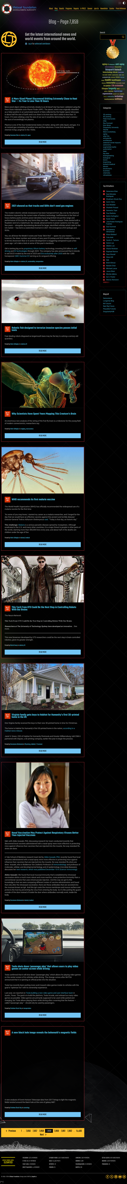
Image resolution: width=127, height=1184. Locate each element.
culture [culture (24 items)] (120, 75)
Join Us (96, 8)
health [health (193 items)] (108, 80)
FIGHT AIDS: (26, 1164)
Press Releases (121, 8)
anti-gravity (107, 138)
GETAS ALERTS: (106, 1158)
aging (105, 134)
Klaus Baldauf (111, 234)
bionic (105, 160)
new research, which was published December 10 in (46, 869)
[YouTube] (120, 1176)
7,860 (56, 1131)
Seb (107, 260)
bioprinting (107, 162)
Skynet (105, 130)
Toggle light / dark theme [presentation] (124, 3)
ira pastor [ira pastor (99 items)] (107, 86)
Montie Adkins (111, 274)
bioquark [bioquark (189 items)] (109, 69)
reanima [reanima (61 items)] (110, 91)
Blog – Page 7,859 (63, 22)
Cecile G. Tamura (112, 240)
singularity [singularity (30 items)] (122, 94)
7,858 (41, 1131)
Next (42, 1134)
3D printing (27, 744)
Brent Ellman (111, 263)
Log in (30, 44)
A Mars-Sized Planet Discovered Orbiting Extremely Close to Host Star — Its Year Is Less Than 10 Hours (44, 100)
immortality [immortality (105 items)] (110, 83)
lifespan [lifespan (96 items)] (105, 88)
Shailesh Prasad (112, 208)
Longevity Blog (108, 301)
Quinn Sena (110, 202)
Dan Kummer (111, 227)
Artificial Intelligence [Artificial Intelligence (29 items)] (109, 67)
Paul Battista (111, 213)
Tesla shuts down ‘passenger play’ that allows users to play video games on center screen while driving (45, 967)
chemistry (106, 173)
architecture (107, 140)
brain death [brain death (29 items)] (105, 75)
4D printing (107, 117)
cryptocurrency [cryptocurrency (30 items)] (115, 75)
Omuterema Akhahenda (16, 744)
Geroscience (107, 298)
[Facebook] (107, 1176)
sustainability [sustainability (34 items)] (110, 96)
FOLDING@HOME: (80, 1164)
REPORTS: (52, 1164)
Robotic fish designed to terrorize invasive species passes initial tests (44, 329)
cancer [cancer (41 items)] (109, 75)
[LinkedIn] (116, 1176)
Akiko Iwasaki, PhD (52, 857)
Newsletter (104, 8)
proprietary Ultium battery (34, 248)
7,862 (69, 1131)
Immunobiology (59, 864)
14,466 (79, 1131)
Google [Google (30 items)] (102, 80)
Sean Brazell (110, 254)
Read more (43, 142)
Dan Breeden (111, 205)
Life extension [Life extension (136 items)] (117, 85)
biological (106, 158)
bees (105, 151)
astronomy (107, 145)
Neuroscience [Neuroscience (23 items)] (122, 89)
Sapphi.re (34, 1176)
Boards (61, 8)
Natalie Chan (111, 266)
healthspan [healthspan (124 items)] (116, 80)
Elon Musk (107, 125)
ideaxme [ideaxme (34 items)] (104, 83)
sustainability (31, 261)
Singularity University (111, 127)
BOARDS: (104, 1161)
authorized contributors (42, 44)
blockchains (107, 169)
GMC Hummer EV (22, 256)
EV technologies (20, 251)
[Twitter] (111, 1176)
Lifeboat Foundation (14, 1176)
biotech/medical (25, 537)
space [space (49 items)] (105, 96)
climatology (107, 175)
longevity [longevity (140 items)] (112, 88)
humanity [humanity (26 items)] (123, 80)
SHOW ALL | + (106, 282)
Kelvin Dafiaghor (14, 261)
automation (107, 149)
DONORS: (78, 1161)
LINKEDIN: (78, 1158)
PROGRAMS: (105, 1164)
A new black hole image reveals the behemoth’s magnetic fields (44, 1033)
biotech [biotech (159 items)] (117, 69)
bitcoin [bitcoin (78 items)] (115, 72)
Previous (12, 1131)
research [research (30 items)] (115, 94)
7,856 (28, 1131)
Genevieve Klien (14, 135)
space (29, 135)
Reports (76, 8)
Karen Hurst (110, 219)
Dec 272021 (7, 100)
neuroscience (29, 429)
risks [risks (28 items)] (118, 94)
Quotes (111, 8)
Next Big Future (108, 306)
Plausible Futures (109, 309)
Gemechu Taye (111, 210)
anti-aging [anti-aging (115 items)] (120, 64)
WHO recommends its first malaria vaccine (33, 499)
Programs (69, 8)
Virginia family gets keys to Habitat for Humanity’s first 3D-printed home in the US (45, 716)
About (51, 8)
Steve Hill (109, 257)
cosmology (26, 1107)
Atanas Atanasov (112, 280)
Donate (90, 8)
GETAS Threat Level (8, 1162)
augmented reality (109, 147)
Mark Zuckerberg (109, 132)
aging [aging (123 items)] (104, 64)
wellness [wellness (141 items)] (118, 99)
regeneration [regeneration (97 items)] (107, 94)
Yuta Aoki (109, 237)
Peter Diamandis (109, 119)
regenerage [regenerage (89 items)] (118, 91)
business (106, 171)
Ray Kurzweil (108, 123)
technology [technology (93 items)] (119, 96)
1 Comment (39, 744)
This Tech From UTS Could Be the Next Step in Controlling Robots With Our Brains (44, 608)
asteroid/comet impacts (112, 143)
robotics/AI (23, 135)
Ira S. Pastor (110, 277)
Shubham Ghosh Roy (16, 1008)
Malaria (21, 525)
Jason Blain (110, 271)
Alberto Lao (110, 246)
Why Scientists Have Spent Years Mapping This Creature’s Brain (44, 414)
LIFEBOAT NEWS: (53, 1158)
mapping (23, 429)
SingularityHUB (108, 312)
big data (106, 153)
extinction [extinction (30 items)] (113, 77)
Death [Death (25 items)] (123, 75)
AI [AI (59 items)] (108, 65)
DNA (104, 121)
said (46, 519)
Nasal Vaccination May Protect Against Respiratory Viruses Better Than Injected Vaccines (45, 834)
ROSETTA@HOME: (28, 1167)
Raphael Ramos (112, 252)
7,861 (63, 1131)
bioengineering (108, 156)
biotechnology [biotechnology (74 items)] (107, 72)
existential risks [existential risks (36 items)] (106, 77)
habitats (33, 744)
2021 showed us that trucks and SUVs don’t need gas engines (42, 206)
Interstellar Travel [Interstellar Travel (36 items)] (120, 83)
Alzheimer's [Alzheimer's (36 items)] (112, 64)
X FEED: (25, 1161)
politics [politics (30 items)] (106, 91)
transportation (39, 261)
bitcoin (105, 166)
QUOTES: (78, 1167)
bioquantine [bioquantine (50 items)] (118, 67)
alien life (106, 136)
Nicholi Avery (13, 645)
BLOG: (50, 1161)
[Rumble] (124, 1176)
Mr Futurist (107, 304)
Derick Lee (110, 243)
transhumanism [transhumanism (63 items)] (109, 99)
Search (123, 36)
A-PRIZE (83, 8)
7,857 (35, 1131)
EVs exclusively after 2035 (51, 253)
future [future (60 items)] (118, 77)
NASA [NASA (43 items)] (118, 89)
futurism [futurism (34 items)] (122, 77)
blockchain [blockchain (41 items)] (121, 72)
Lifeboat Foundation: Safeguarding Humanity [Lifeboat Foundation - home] (18, 8)
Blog (56, 8)
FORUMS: (51, 1167)
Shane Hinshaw (112, 249)
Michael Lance (111, 268)
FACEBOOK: (26, 1158)
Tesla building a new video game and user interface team (49, 993)
